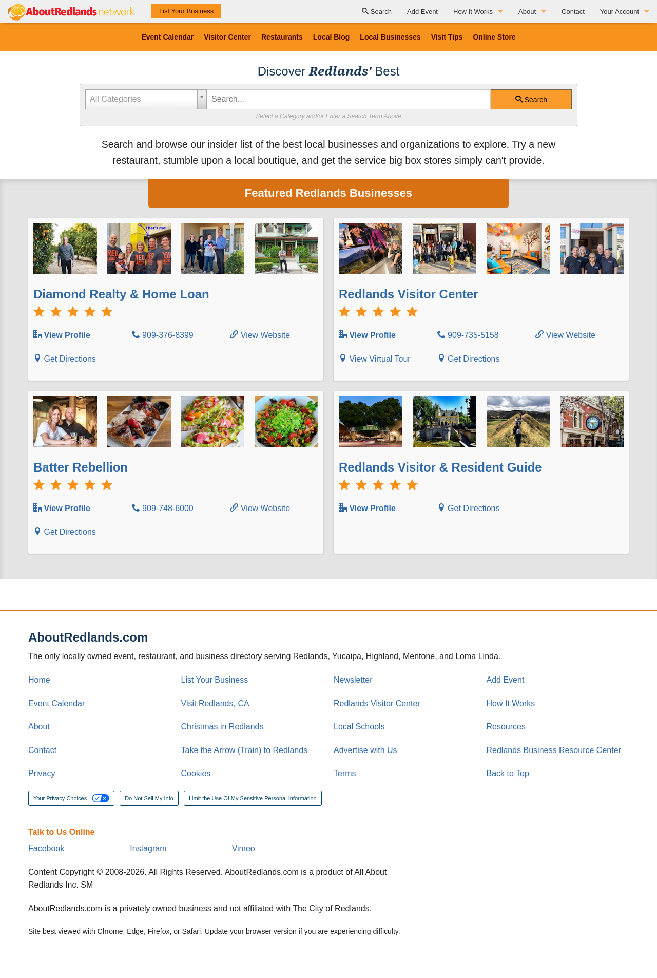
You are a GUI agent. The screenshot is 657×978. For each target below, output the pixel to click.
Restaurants (282, 37)
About (527, 11)
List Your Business (186, 11)
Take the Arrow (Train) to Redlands (244, 750)
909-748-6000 (163, 508)
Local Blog (331, 37)
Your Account (619, 11)
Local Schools (359, 726)
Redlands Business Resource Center (554, 750)
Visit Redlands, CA (215, 703)
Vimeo (243, 848)
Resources (506, 726)
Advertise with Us (365, 750)
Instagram (148, 848)
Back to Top (508, 773)
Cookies (196, 773)
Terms (345, 773)
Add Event (422, 11)
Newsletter (353, 679)
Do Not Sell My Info (149, 798)
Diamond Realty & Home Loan (121, 294)
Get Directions (64, 358)
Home (39, 679)
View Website (260, 335)
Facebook (46, 848)
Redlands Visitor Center (408, 294)
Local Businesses (390, 37)
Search (377, 11)
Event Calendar (167, 37)
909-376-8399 (163, 335)
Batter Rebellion (80, 467)
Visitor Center (227, 37)
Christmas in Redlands (222, 726)
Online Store (494, 37)
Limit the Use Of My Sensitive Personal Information (253, 798)
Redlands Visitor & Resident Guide (440, 467)
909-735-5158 (468, 335)
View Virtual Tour (375, 358)
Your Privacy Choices (71, 798)
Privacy (41, 773)
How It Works (473, 11)
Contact (573, 11)
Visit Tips (447, 37)
